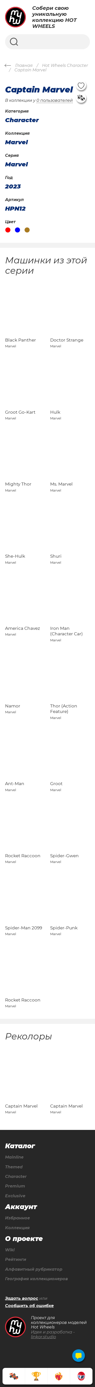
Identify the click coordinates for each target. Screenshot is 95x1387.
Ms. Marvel (61, 484)
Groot (56, 783)
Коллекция (17, 1228)
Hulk (55, 412)
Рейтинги (15, 1259)
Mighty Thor (18, 484)
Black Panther (20, 340)
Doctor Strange (66, 340)
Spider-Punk (64, 927)
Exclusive (15, 1196)
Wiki (10, 1250)
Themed (14, 1167)
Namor (12, 705)
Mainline (14, 1157)
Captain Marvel (21, 1106)
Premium (15, 1186)
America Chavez (22, 628)
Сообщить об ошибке (29, 1306)
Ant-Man (14, 783)
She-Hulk (15, 556)
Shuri (56, 556)
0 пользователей (54, 100)
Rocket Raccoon (23, 855)
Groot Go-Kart (20, 412)
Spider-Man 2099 (23, 927)
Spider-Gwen (64, 855)
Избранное (17, 1218)
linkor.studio (43, 1336)
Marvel (16, 142)
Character (16, 1176)
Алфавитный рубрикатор (33, 1269)
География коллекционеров (36, 1279)
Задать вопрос (21, 1298)
